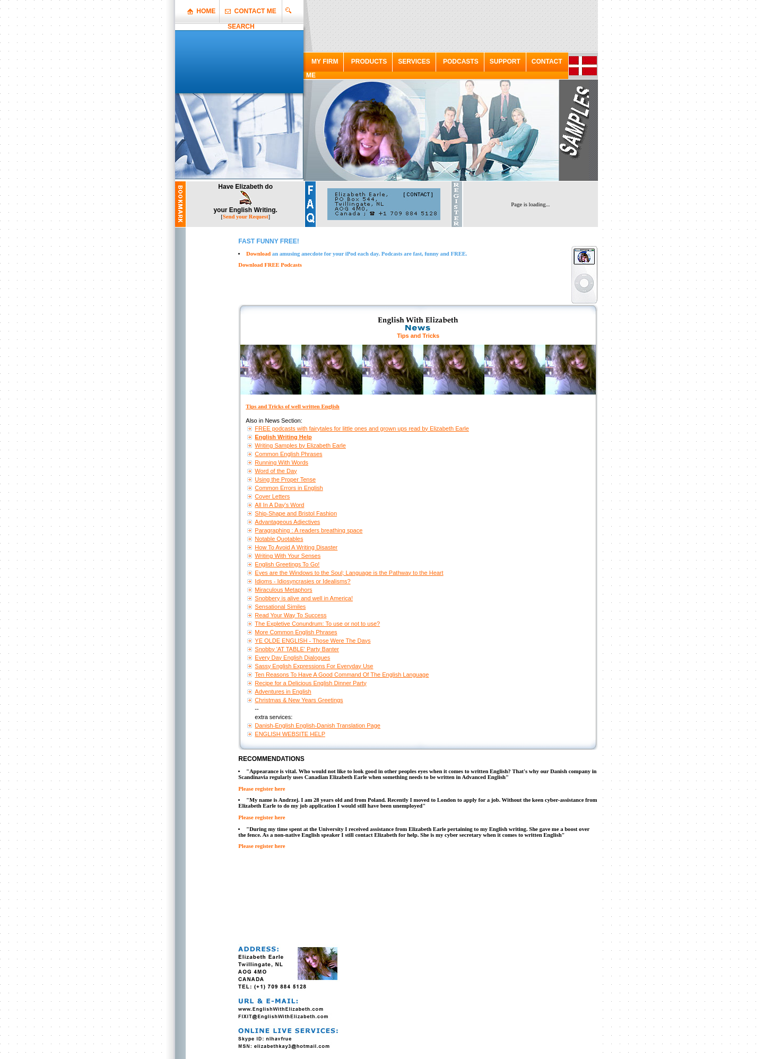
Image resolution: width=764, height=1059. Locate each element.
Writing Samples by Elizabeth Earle (300, 445)
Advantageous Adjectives (287, 522)
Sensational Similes (280, 606)
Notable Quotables (279, 539)
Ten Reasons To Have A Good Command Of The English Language (342, 674)
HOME (205, 11)
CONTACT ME (255, 11)
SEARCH (241, 26)
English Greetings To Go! (287, 564)
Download (258, 254)
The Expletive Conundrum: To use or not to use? (317, 623)
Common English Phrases (288, 454)
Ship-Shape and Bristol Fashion (296, 513)
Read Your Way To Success (290, 615)
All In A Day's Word (279, 505)
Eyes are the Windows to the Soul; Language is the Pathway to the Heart (349, 573)
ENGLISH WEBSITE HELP (290, 734)
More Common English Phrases (296, 632)
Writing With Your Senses (287, 556)
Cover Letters (272, 496)
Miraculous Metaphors (283, 590)
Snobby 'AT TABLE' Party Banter (297, 649)
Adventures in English (283, 691)
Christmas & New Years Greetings (299, 700)
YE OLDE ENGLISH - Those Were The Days (312, 640)
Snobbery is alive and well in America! (304, 598)
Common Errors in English (289, 488)
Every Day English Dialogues (292, 657)
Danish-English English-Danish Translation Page (317, 725)
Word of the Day (276, 471)
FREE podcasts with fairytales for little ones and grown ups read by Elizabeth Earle (362, 428)
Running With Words (281, 462)
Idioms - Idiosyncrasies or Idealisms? (302, 581)
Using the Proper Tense (285, 479)
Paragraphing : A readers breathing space (308, 530)
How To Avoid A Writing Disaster (296, 547)
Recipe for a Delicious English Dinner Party (310, 683)
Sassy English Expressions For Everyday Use (314, 666)
